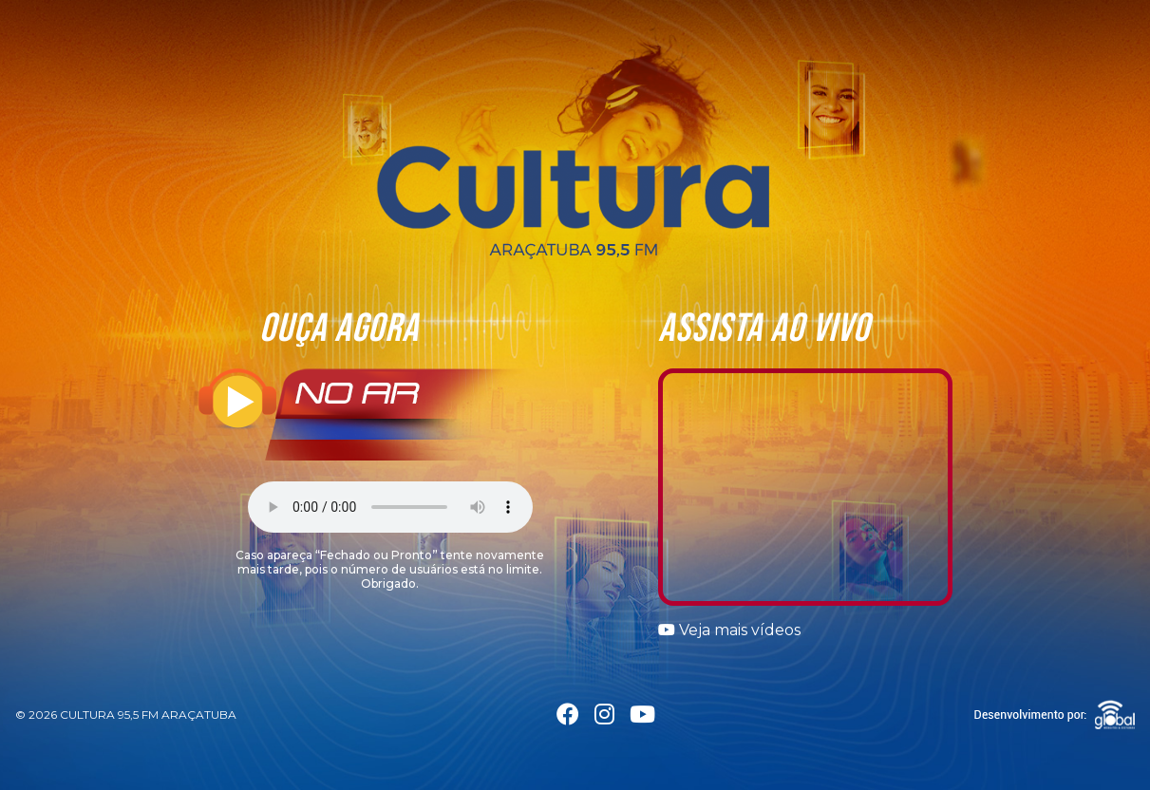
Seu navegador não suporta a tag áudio (390, 507)
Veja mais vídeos (729, 630)
